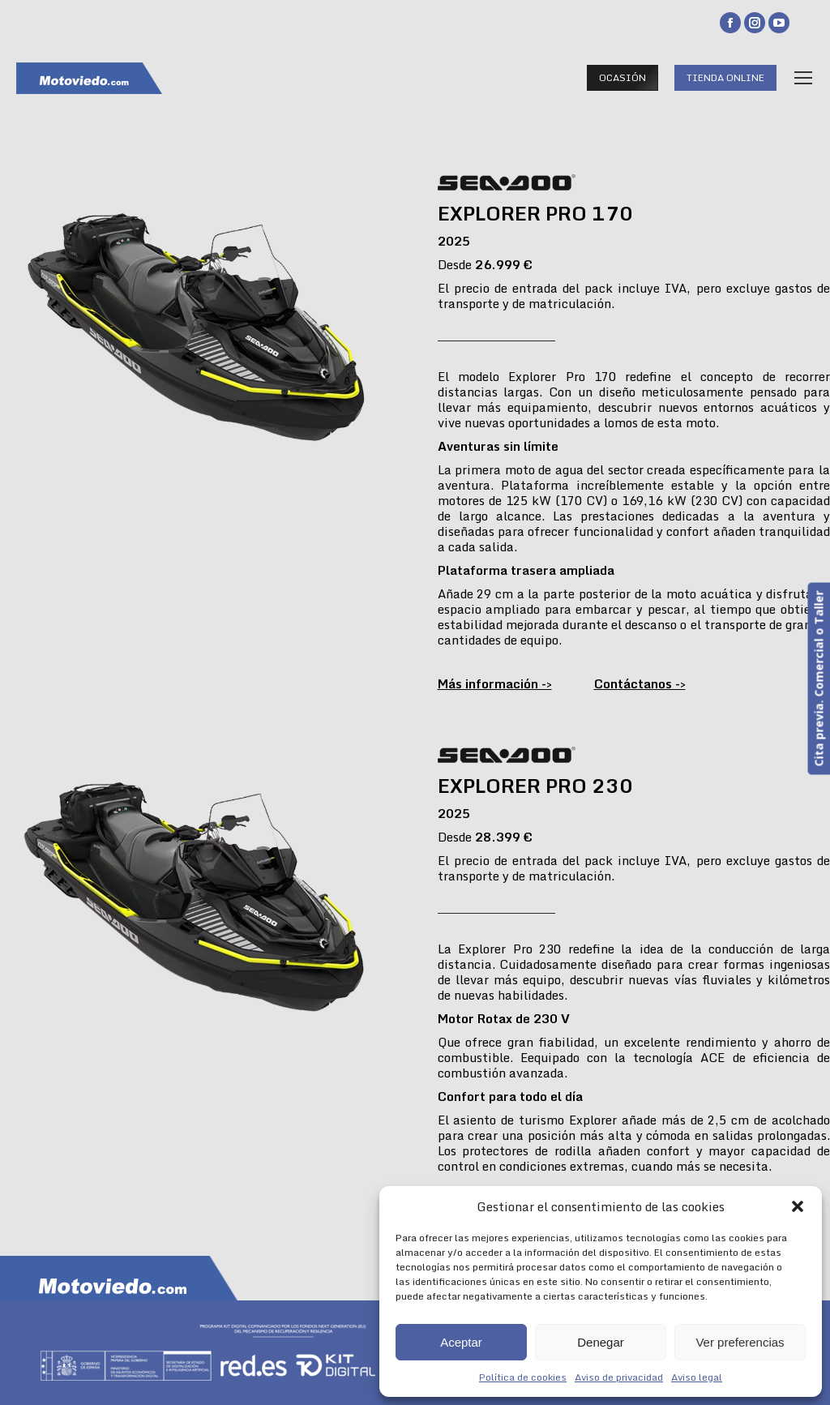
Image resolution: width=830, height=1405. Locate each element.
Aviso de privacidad (619, 1377)
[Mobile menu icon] (803, 77)
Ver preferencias (739, 1342)
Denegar (600, 1342)
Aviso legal (696, 1377)
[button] (797, 1206)
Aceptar (461, 1342)
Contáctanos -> (640, 683)
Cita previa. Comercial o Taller (818, 679)
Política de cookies (523, 1377)
